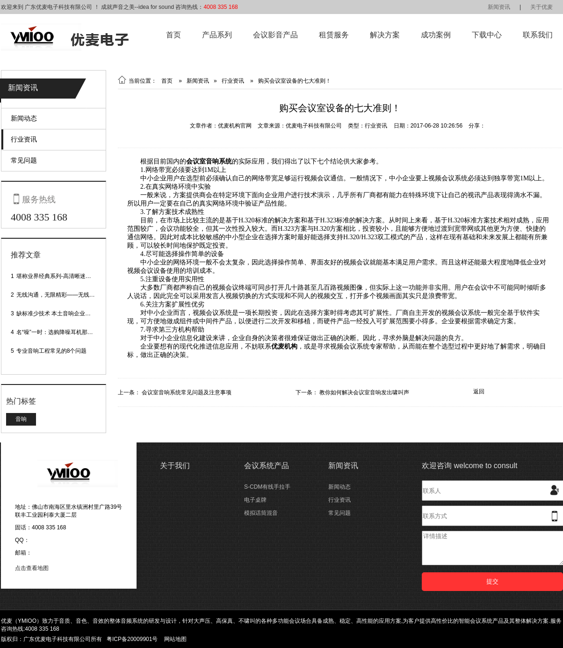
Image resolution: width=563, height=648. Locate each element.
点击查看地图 (32, 568)
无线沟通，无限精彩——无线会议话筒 (64, 295)
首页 (173, 35)
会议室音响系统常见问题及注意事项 (186, 392)
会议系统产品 (266, 466)
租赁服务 (334, 35)
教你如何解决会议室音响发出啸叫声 (364, 392)
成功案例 (436, 35)
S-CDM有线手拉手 (267, 487)
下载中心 (487, 35)
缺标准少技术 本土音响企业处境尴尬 (62, 313)
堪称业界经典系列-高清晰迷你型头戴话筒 (67, 276)
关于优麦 (541, 7)
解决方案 (385, 35)
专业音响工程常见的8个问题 (51, 351)
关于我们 (175, 466)
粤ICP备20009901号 (132, 639)
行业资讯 (24, 139)
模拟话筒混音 (261, 513)
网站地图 (175, 639)
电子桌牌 (255, 500)
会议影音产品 (275, 35)
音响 (21, 419)
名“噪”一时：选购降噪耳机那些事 (57, 332)
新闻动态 (24, 118)
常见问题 (24, 160)
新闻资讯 (499, 7)
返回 (478, 391)
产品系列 (217, 35)
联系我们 (538, 35)
